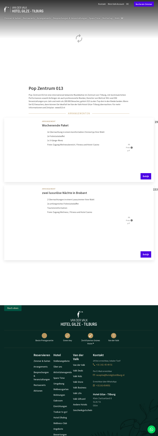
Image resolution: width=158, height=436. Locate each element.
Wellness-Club (60, 423)
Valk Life (77, 393)
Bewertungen (60, 434)
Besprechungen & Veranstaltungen (70, 18)
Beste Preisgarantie (44, 337)
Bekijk (146, 176)
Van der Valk (113, 337)
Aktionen (38, 390)
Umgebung (58, 383)
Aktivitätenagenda (62, 372)
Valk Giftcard (79, 398)
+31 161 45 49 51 (102, 364)
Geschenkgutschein (82, 410)
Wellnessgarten (61, 389)
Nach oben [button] (12, 308)
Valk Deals (78, 370)
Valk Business (79, 387)
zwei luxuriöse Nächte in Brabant (64, 193)
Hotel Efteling (60, 417)
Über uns (57, 366)
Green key (67, 337)
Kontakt (102, 4)
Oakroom (58, 400)
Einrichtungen (60, 406)
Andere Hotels (80, 404)
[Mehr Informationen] (132, 147)
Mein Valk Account (116, 4)
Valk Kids (77, 376)
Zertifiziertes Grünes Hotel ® (90, 339)
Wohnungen (59, 394)
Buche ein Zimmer (144, 4)
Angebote (58, 428)
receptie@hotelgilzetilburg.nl (108, 375)
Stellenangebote (61, 360)
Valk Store (78, 381)
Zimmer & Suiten (12, 18)
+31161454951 (101, 385)
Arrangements (44, 18)
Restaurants (29, 18)
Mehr (119, 18)
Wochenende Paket (55, 125)
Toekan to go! (60, 411)
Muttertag (107, 18)
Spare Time (94, 18)
